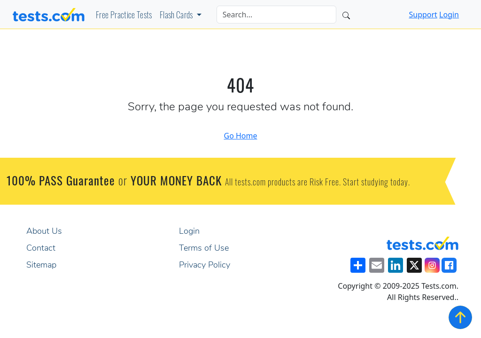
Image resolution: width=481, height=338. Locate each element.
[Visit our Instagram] (432, 265)
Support (423, 14)
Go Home (240, 136)
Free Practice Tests (124, 16)
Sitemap (41, 265)
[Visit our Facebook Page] (449, 265)
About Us (44, 231)
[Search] (276, 14)
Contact (40, 248)
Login (449, 14)
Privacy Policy (204, 265)
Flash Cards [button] (177, 16)
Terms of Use (204, 248)
